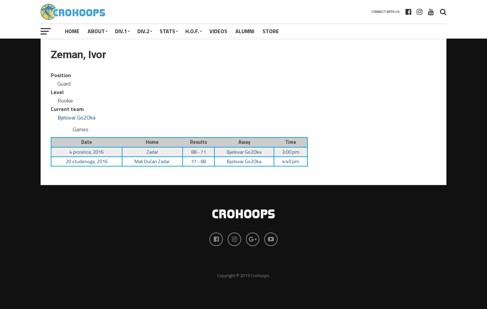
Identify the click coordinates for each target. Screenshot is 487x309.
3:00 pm (290, 152)
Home (72, 31)
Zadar (152, 152)
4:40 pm (290, 161)
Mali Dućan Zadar (152, 161)
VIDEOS (218, 31)
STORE (270, 31)
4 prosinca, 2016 (86, 152)
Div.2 (143, 31)
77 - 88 (198, 161)
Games (81, 129)
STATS (167, 31)
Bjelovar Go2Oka (76, 117)
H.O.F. (192, 31)
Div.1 (121, 31)
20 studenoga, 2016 (87, 161)
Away (244, 142)
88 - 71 (198, 152)
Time (290, 142)
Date (86, 142)
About (96, 31)
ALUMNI (244, 31)
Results (198, 142)
